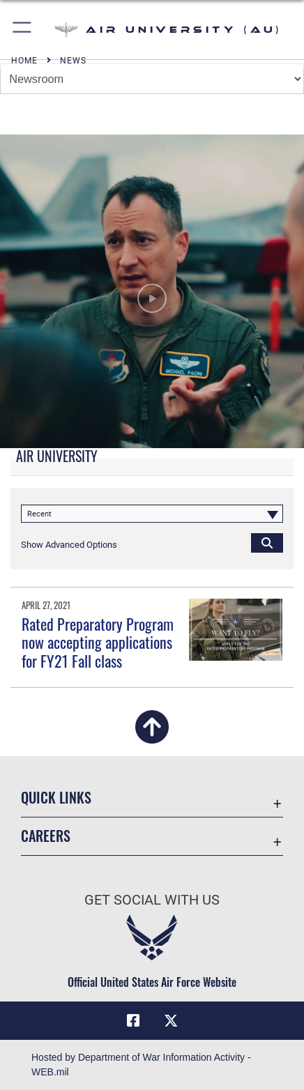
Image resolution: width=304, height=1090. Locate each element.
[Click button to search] (267, 542)
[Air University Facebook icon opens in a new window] (133, 1021)
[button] (22, 29)
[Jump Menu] (152, 79)
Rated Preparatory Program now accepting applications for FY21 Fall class (98, 642)
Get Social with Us (152, 900)
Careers (45, 836)
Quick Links (56, 798)
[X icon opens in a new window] (170, 1021)
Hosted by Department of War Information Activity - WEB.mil (141, 1064)
